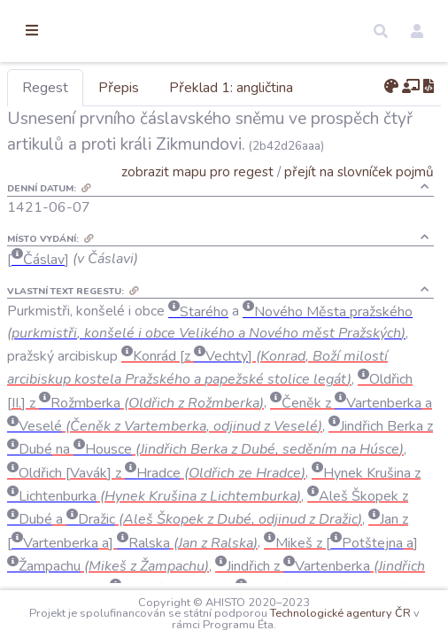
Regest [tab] (137, 87)
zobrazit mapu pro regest (197, 197)
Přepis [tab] (210, 87)
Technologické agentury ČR (212, 625)
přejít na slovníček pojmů (359, 197)
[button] (380, 31)
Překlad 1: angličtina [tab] (323, 87)
